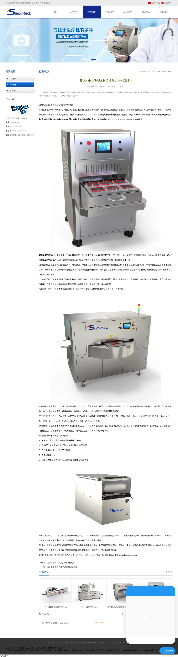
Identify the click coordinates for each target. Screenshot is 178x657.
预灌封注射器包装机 (43, 650)
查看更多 (169, 572)
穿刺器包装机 (77, 650)
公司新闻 (13, 79)
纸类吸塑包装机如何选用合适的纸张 (62, 567)
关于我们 (74, 12)
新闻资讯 (91, 12)
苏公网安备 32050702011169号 (119, 643)
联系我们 (163, 12)
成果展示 (127, 12)
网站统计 (4, 656)
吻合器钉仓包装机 (62, 650)
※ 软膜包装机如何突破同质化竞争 (54, 623)
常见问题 (13, 91)
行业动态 (13, 85)
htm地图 (150, 650)
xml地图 (143, 650)
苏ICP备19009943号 (101, 643)
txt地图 (158, 650)
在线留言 (145, 12)
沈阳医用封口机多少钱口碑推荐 (60, 563)
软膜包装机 (90, 650)
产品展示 (109, 12)
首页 (56, 12)
